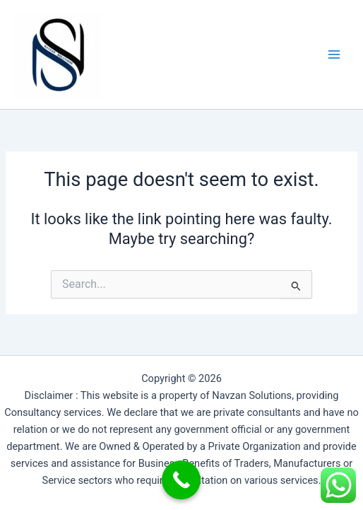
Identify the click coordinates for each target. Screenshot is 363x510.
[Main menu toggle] (334, 54)
